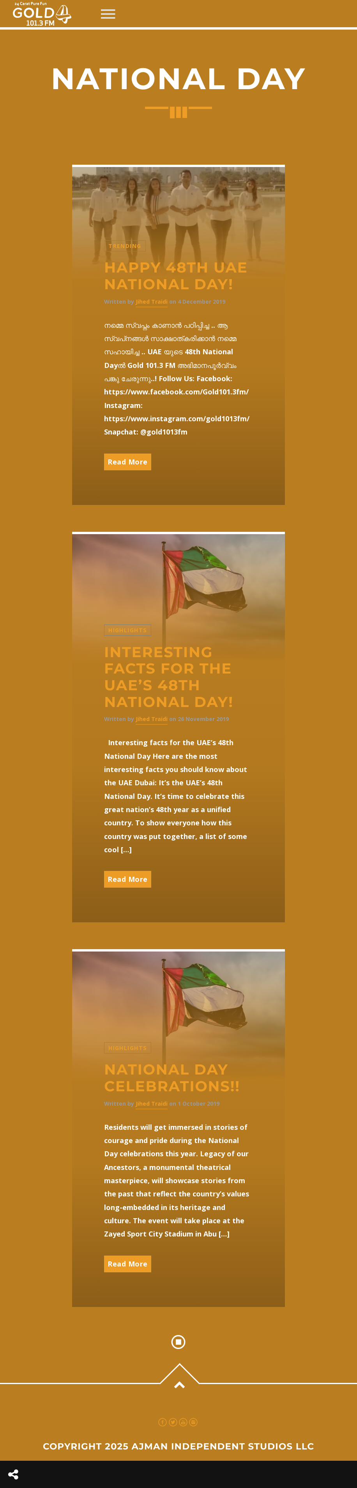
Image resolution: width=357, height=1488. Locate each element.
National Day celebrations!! (172, 1078)
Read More (128, 461)
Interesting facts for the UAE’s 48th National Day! (168, 677)
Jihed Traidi (152, 301)
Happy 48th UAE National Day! (175, 276)
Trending (124, 246)
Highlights (127, 630)
